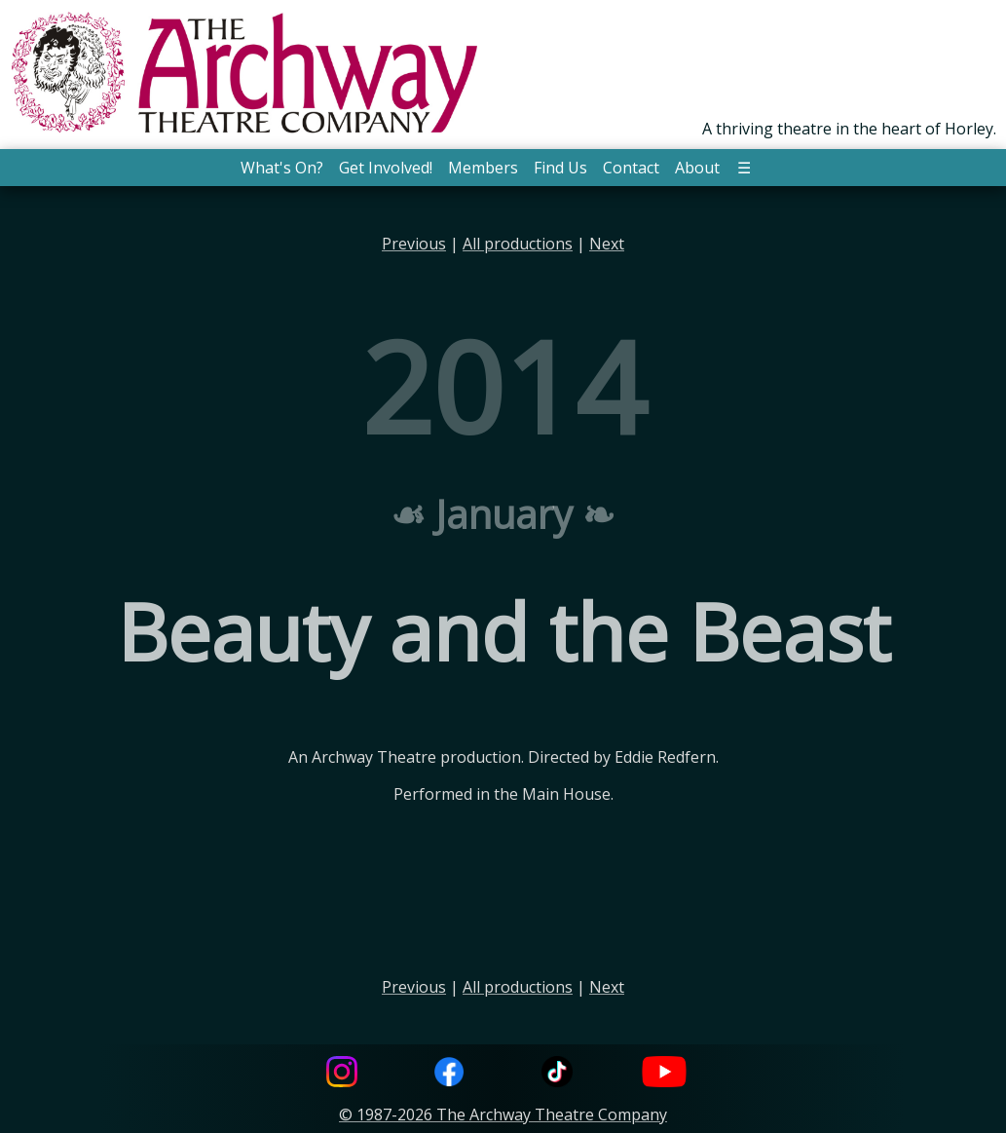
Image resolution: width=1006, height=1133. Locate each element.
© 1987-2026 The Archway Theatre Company (503, 1114)
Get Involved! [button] (385, 167)
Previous (414, 243)
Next (606, 243)
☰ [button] (744, 167)
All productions (518, 243)
